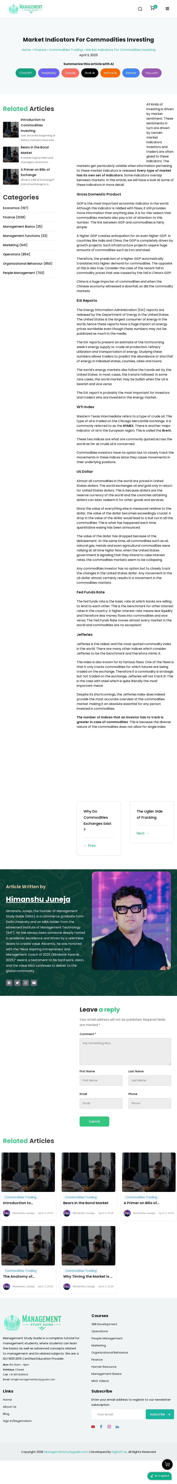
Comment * (88, 1034)
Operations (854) (16, 254)
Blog (6, 1414)
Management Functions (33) (25, 236)
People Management (107, 1338)
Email (83, 1094)
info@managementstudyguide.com (33, 1379)
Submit (94, 1121)
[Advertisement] (110, 129)
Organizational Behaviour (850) (28, 264)
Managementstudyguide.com (66, 1452)
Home (26, 49)
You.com (151, 73)
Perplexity (49, 73)
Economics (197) (15, 208)
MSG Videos (100, 1381)
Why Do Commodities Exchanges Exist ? (99, 829)
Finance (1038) (14, 217)
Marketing (98, 1345)
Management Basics (106, 1374)
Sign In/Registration (17, 1421)
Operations (99, 1331)
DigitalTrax (119, 1452)
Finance (40, 49)
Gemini (131, 73)
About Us (9, 1407)
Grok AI (90, 73)
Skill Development (104, 1324)
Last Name (136, 1071)
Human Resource (104, 1367)
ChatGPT (26, 73)
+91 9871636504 (18, 1374)
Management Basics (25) (23, 226)
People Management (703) (23, 273)
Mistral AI (110, 73)
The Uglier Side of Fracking (152, 822)
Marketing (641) (15, 245)
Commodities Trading (66, 49)
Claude (70, 73)
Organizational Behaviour (109, 1352)
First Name (87, 1071)
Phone (132, 1094)
